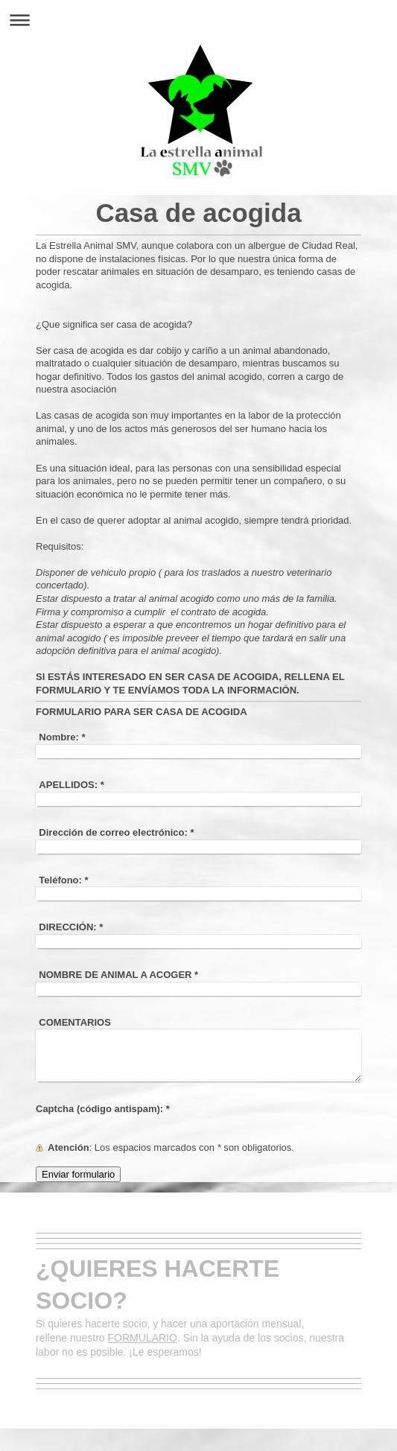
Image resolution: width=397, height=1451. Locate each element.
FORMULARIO (142, 1338)
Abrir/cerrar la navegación (198, 20)
